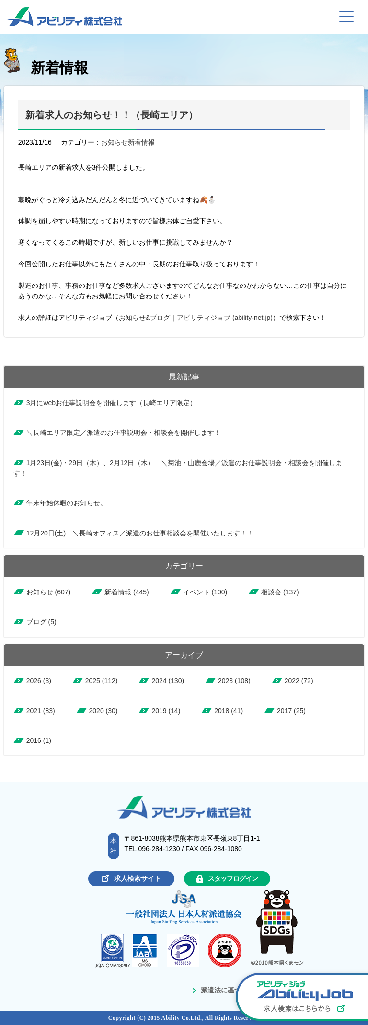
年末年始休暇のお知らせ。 (66, 503)
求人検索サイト (131, 878)
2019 (165, 711)
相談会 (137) (280, 592)
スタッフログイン (226, 879)
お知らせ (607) (48, 592)
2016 (38, 740)
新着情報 (141, 142)
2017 (291, 711)
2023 (234, 680)
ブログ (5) (41, 622)
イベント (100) (205, 592)
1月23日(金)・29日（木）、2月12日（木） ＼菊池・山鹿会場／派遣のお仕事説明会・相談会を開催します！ (178, 468)
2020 (103, 711)
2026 (38, 680)
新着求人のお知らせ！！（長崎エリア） (111, 115)
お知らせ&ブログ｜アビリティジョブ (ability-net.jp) (196, 317)
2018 (228, 711)
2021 (40, 711)
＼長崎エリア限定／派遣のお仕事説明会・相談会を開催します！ (123, 432)
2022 (299, 680)
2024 (167, 680)
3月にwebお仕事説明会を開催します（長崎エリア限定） (111, 403)
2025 (101, 680)
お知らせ (114, 142)
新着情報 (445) (126, 592)
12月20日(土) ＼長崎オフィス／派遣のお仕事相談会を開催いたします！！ (139, 533)
